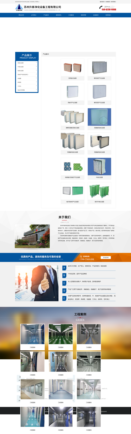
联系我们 (113, 1)
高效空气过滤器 (72, 102)
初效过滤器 (27, 70)
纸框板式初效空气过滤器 (72, 177)
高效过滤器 (27, 63)
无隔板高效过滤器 (99, 127)
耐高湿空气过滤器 (99, 102)
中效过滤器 (27, 66)
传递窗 (27, 78)
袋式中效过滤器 (99, 201)
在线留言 (108, 1)
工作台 (27, 86)
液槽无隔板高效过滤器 (72, 127)
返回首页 (102, 1)
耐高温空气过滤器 (99, 78)
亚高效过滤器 (73, 78)
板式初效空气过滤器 (73, 201)
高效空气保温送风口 (27, 74)
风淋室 (27, 82)
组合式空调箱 (27, 90)
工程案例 (32, 347)
